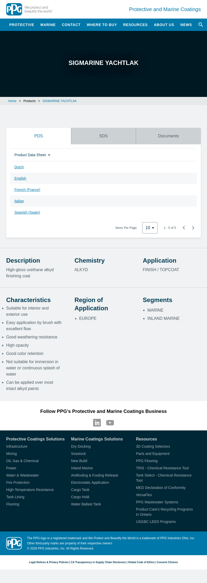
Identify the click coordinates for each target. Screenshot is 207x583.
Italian (19, 201)
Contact (71, 25)
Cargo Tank (80, 490)
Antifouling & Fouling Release (94, 475)
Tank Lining (15, 497)
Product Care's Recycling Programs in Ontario (164, 512)
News (186, 25)
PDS (38, 136)
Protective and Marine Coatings (165, 9)
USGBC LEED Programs (156, 522)
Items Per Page (126, 228)
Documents (168, 136)
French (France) (27, 190)
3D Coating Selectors (153, 446)
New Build (79, 461)
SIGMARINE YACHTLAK (59, 101)
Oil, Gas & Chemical (22, 461)
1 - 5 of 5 (170, 228)
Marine (48, 25)
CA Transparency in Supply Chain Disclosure (98, 562)
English (20, 178)
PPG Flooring (147, 461)
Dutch (19, 167)
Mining (11, 454)
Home (12, 101)
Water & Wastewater (22, 475)
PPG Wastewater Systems (157, 502)
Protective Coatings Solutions (35, 439)
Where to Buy (102, 25)
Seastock (78, 454)
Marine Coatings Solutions (97, 439)
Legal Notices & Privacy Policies (49, 562)
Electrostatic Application (90, 482)
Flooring (12, 504)
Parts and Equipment (153, 454)
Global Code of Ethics (141, 562)
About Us (164, 25)
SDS (103, 136)
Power (11, 468)
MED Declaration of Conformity (161, 488)
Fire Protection (18, 482)
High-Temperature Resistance (30, 490)
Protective (21, 25)
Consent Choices (167, 562)
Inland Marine (82, 468)
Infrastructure (16, 446)
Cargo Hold (80, 497)
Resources (135, 25)
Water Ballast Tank (86, 504)
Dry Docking (81, 446)
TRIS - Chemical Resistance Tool (162, 468)
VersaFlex (144, 495)
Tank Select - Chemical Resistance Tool (164, 477)
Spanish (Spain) (27, 212)
